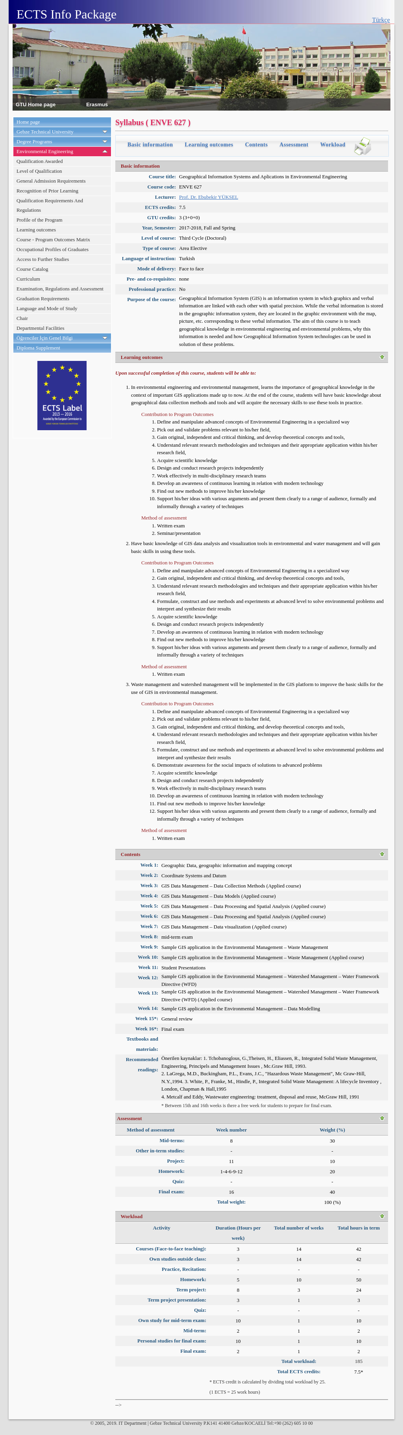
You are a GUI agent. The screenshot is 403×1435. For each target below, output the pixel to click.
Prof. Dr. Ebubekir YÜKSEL (208, 197)
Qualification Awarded (40, 161)
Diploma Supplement (38, 348)
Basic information (150, 145)
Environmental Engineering (45, 151)
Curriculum (28, 279)
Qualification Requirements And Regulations (50, 205)
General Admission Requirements (51, 181)
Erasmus (97, 104)
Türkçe (381, 20)
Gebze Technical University (45, 132)
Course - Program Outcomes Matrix (53, 239)
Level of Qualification (39, 171)
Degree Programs (34, 141)
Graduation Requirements (43, 298)
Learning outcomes (36, 230)
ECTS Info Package (66, 14)
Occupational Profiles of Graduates (53, 249)
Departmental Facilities (41, 328)
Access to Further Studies (43, 259)
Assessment (293, 145)
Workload (333, 145)
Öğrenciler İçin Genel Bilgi (45, 338)
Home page (28, 122)
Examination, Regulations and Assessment (60, 289)
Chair (22, 318)
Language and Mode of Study (47, 308)
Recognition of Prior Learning (47, 191)
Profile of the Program (40, 220)
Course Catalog (32, 269)
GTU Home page (35, 104)
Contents (256, 145)
